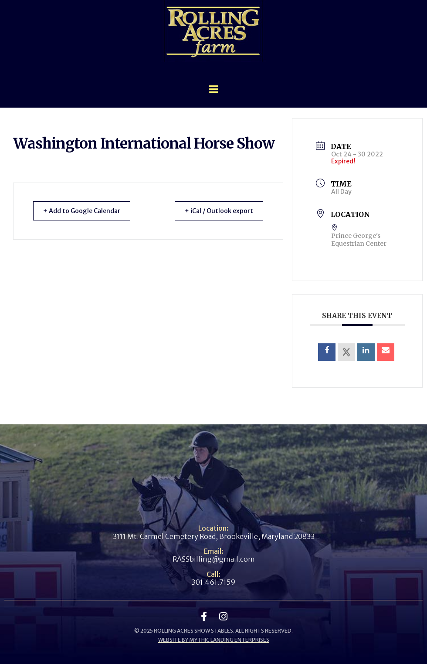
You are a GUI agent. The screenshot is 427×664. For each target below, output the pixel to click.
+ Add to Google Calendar (85, 211)
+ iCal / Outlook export (215, 211)
